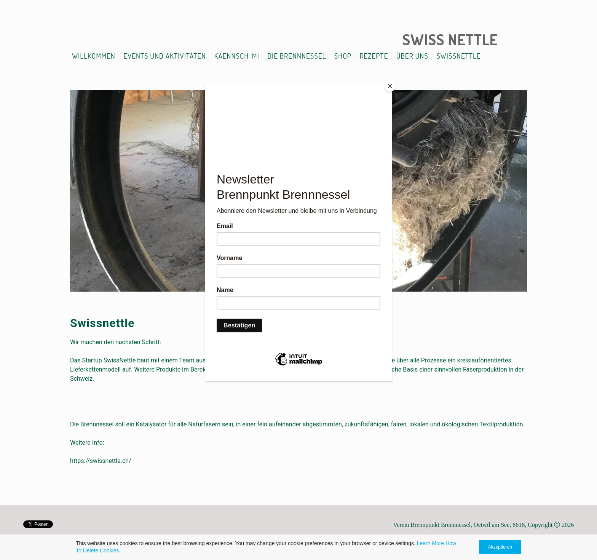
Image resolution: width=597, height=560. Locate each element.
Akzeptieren (500, 547)
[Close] (390, 86)
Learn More (430, 543)
